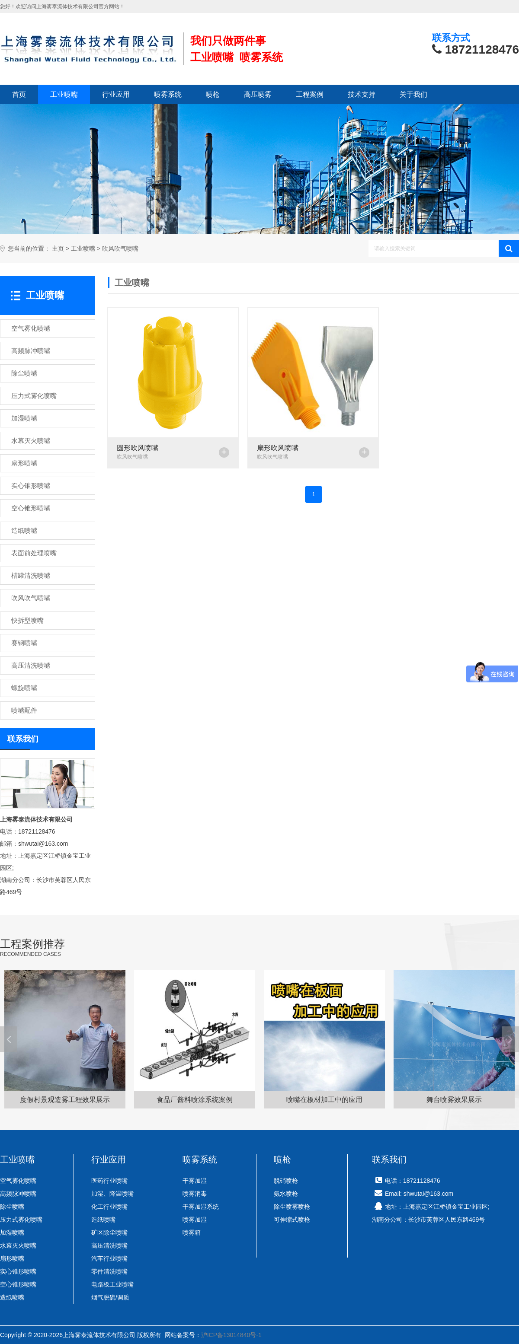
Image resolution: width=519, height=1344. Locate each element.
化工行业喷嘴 (109, 1206)
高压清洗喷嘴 (109, 1245)
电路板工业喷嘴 (112, 1284)
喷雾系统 (168, 94)
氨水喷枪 (286, 1193)
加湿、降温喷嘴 (112, 1193)
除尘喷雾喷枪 (292, 1206)
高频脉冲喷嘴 (18, 1193)
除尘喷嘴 (12, 1206)
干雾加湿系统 (201, 1206)
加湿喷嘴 (12, 1232)
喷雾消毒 (195, 1193)
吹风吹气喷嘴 (120, 248)
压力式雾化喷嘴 (21, 1219)
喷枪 (213, 94)
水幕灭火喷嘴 (18, 1245)
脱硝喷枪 (286, 1180)
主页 (58, 248)
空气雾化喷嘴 (18, 1180)
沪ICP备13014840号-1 (231, 1334)
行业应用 (116, 94)
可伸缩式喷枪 (292, 1219)
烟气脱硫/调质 (110, 1297)
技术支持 (361, 94)
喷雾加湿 (195, 1219)
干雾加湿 (195, 1180)
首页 (19, 94)
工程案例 (310, 94)
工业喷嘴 (64, 94)
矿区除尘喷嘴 (109, 1232)
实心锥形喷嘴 (18, 1271)
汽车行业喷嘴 (109, 1258)
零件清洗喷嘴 (109, 1271)
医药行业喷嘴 (109, 1180)
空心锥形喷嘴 (18, 1284)
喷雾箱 (192, 1232)
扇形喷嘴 (12, 1258)
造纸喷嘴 (12, 1297)
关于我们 (413, 94)
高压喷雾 (258, 94)
